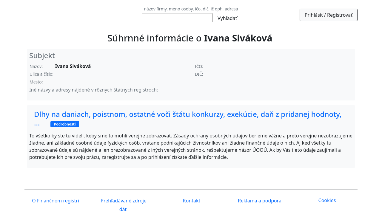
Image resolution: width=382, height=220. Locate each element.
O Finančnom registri (55, 200)
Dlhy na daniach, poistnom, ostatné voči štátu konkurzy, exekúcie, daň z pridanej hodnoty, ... (188, 118)
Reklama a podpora (259, 200)
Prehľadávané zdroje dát (123, 205)
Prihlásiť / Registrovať (328, 15)
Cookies (327, 200)
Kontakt (191, 200)
